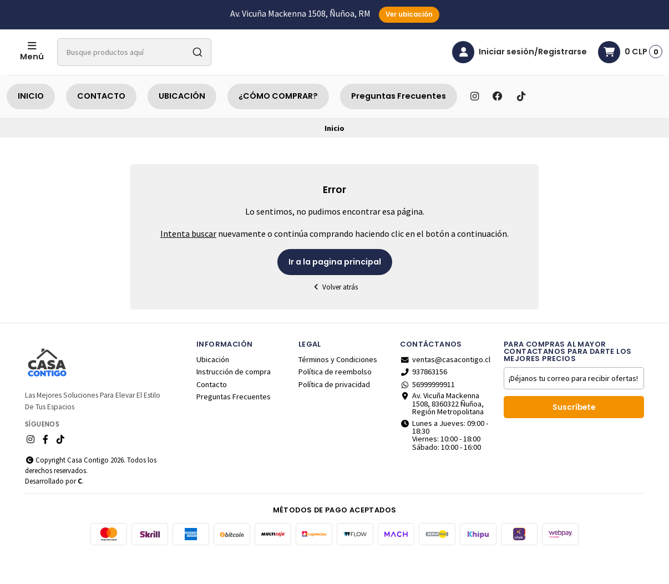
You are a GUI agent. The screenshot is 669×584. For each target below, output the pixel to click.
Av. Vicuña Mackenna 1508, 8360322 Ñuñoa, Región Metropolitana (442, 431)
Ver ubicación (409, 14)
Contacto (211, 412)
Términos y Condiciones (337, 387)
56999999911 (427, 412)
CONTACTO (101, 123)
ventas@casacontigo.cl (445, 387)
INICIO (31, 123)
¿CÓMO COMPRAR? (278, 123)
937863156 (423, 399)
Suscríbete (574, 435)
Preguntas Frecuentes (398, 123)
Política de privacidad (334, 412)
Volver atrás (334, 314)
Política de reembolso (335, 399)
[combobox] (179, 66)
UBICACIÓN (182, 123)
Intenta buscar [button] (188, 261)
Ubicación (212, 387)
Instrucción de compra (233, 399)
